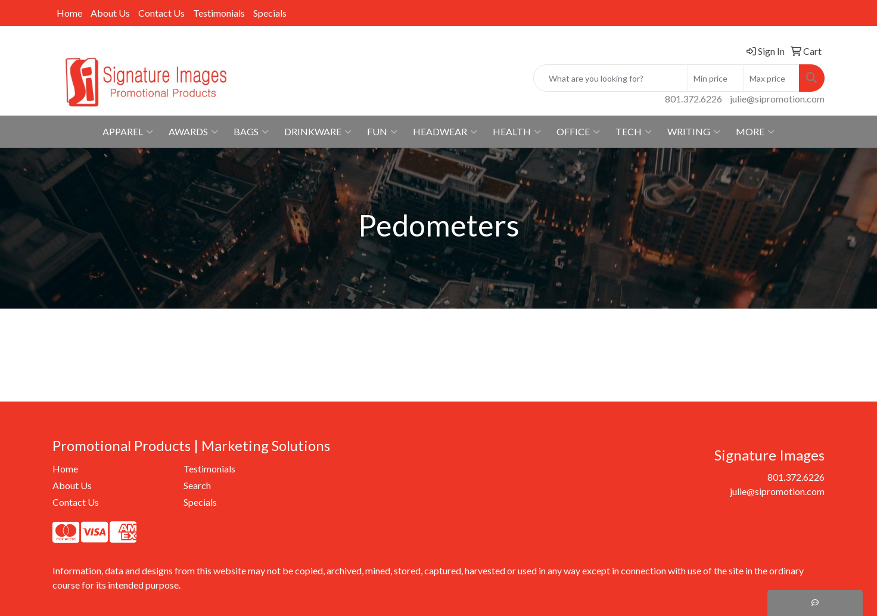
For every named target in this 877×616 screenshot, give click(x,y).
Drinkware (318, 132)
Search (197, 485)
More (755, 132)
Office (578, 132)
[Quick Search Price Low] (715, 78)
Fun (382, 132)
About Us (110, 12)
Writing (693, 132)
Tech (633, 132)
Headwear (445, 132)
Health (517, 132)
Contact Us (161, 12)
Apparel (127, 132)
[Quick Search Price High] (771, 78)
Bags (251, 132)
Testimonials (219, 12)
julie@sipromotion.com (777, 98)
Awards (193, 132)
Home (69, 12)
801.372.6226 (693, 98)
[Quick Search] (610, 78)
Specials (270, 12)
